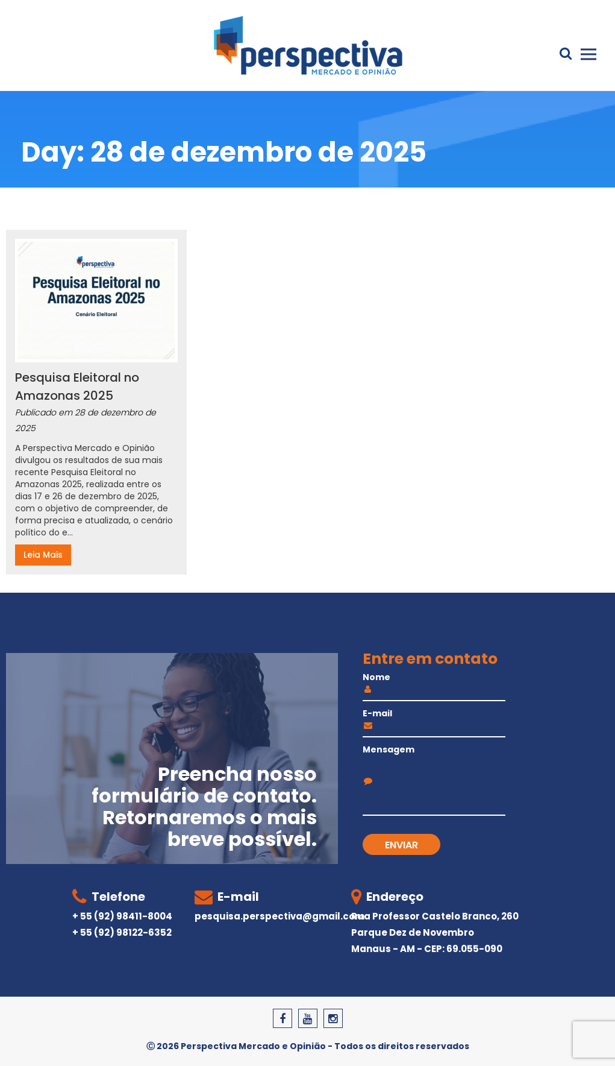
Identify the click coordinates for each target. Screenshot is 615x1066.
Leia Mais (43, 555)
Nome (434, 684)
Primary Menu (588, 54)
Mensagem (434, 764)
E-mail (434, 720)
